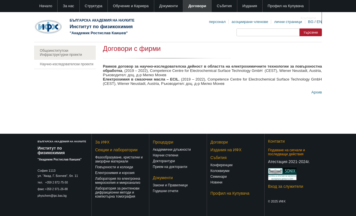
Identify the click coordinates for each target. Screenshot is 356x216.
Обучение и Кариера (130, 6)
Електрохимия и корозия (114, 173)
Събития (224, 6)
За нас (68, 6)
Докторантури (164, 161)
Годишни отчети (165, 191)
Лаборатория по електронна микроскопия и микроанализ (117, 181)
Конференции (221, 165)
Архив (316, 92)
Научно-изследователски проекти (66, 64)
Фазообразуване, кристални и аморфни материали (119, 159)
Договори (197, 6)
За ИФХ (102, 142)
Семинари (218, 177)
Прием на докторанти (170, 167)
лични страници (288, 22)
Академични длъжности (172, 150)
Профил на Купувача (286, 6)
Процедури (163, 142)
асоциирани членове (250, 22)
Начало (45, 6)
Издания (249, 6)
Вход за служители (285, 186)
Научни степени (165, 155)
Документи (168, 6)
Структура (93, 6)
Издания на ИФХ (226, 150)
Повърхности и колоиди (114, 167)
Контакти (308, 18)
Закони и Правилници (170, 185)
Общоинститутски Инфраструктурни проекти (61, 53)
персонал (217, 22)
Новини (216, 182)
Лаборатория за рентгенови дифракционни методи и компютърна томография (117, 192)
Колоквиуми (219, 171)
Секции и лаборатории (116, 150)
